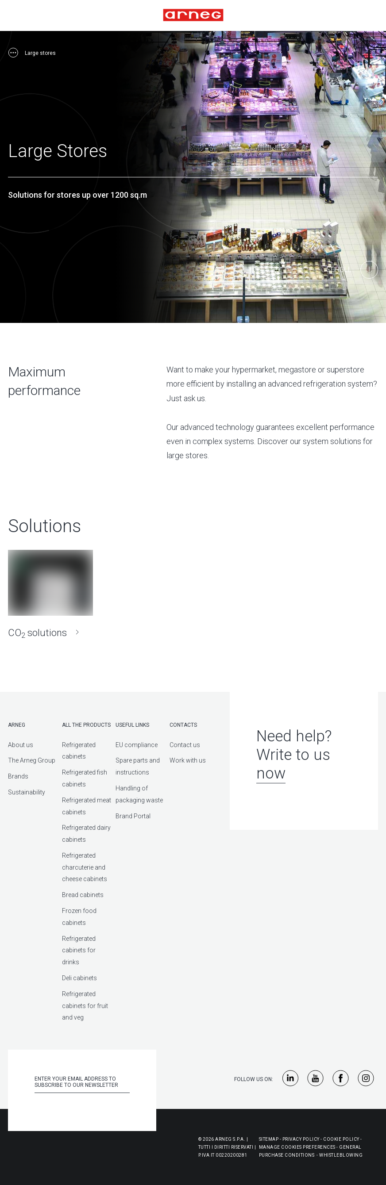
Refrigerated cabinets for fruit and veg (85, 1003)
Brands (18, 774)
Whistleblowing (341, 1152)
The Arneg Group (31, 758)
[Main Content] (352, 270)
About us (20, 742)
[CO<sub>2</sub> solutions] (50, 593)
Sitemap (269, 1137)
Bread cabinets (83, 893)
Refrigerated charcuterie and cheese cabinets (84, 865)
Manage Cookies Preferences (297, 1145)
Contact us (185, 742)
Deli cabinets (79, 975)
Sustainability (26, 790)
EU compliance (137, 742)
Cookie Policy (341, 1137)
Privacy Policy (301, 1137)
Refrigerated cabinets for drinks (79, 948)
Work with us (188, 758)
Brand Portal (133, 813)
